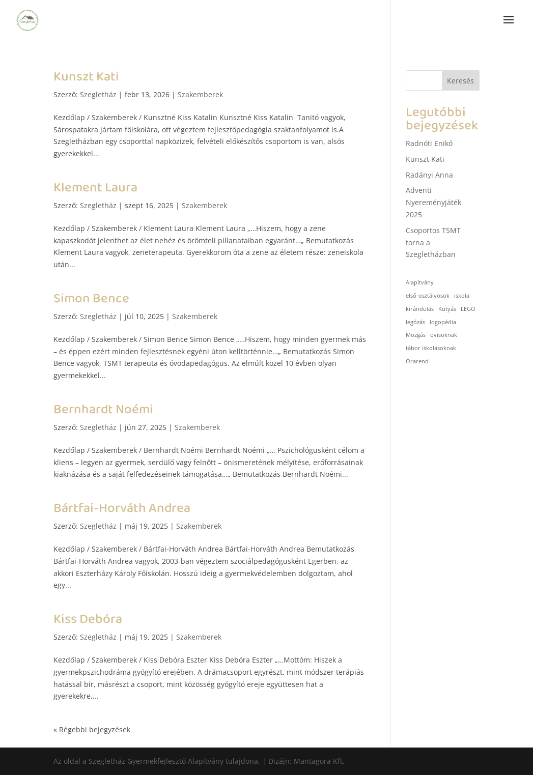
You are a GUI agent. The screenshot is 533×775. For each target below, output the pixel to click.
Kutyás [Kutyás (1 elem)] (447, 308)
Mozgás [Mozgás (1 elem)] (416, 334)
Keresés (460, 80)
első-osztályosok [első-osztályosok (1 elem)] (428, 295)
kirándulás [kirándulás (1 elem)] (420, 308)
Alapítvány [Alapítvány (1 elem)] (420, 282)
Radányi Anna (429, 175)
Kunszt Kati (86, 77)
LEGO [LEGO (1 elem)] (468, 308)
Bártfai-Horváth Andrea (121, 508)
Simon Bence (91, 298)
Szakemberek (200, 94)
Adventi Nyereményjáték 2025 (433, 202)
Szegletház (98, 94)
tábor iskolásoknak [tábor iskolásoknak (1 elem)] (431, 348)
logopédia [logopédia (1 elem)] (443, 322)
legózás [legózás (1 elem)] (415, 322)
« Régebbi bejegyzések (91, 729)
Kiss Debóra (87, 619)
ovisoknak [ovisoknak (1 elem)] (443, 334)
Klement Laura (95, 187)
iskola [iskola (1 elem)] (461, 295)
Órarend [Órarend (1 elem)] (417, 361)
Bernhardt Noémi (103, 409)
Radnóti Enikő (429, 143)
